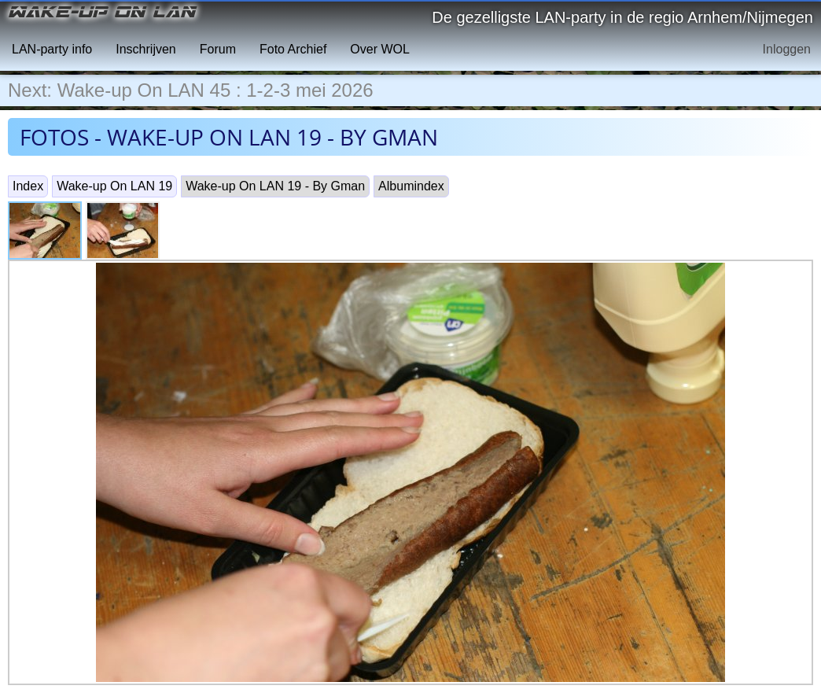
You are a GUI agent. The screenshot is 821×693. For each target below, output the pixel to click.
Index (28, 186)
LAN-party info (52, 49)
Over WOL (380, 49)
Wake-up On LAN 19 (114, 186)
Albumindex (411, 186)
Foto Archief (293, 49)
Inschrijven (145, 49)
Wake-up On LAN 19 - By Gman (275, 186)
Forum (218, 49)
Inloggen (787, 49)
